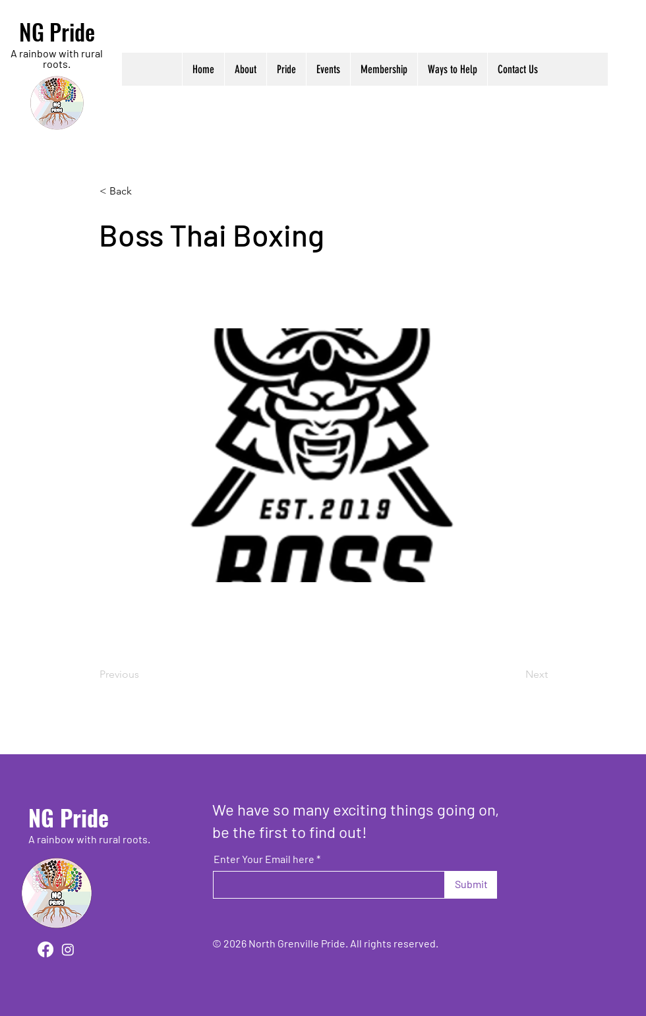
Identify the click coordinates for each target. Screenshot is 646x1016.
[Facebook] (45, 949)
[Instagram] (68, 949)
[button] (245, 69)
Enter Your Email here (264, 859)
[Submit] (471, 885)
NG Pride (57, 31)
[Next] (515, 674)
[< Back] (143, 191)
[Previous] (143, 674)
